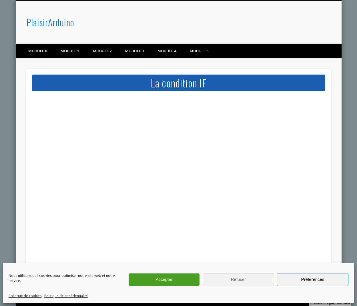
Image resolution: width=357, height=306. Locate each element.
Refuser (238, 279)
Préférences (312, 279)
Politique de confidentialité (66, 295)
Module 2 (102, 50)
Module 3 (134, 50)
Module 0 (37, 50)
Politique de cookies (25, 295)
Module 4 (166, 50)
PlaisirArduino (50, 22)
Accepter (163, 279)
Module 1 (70, 50)
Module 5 (199, 50)
